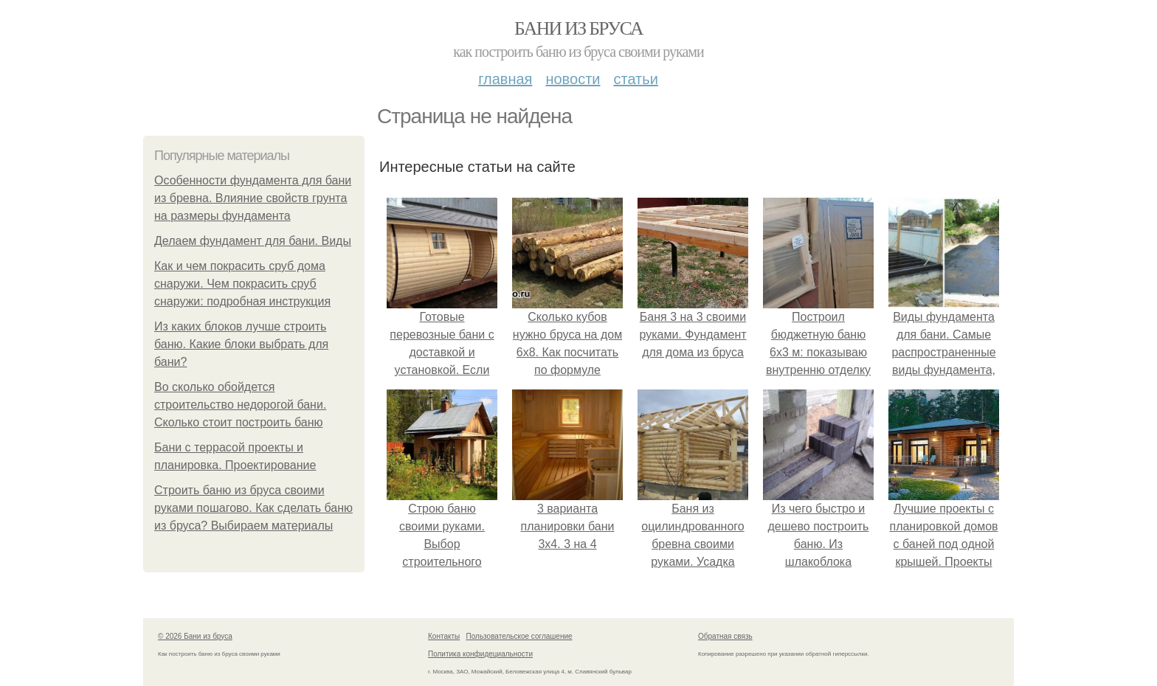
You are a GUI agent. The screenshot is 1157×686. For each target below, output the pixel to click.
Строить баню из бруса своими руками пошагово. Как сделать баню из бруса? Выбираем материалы (253, 508)
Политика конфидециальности (480, 654)
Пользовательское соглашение (519, 636)
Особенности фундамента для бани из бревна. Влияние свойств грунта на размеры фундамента (252, 198)
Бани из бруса (578, 28)
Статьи (635, 79)
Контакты (444, 636)
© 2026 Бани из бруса (195, 636)
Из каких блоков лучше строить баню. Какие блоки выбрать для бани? (241, 344)
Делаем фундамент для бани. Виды (252, 241)
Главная (505, 79)
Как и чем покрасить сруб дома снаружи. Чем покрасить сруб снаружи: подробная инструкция (242, 284)
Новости (572, 79)
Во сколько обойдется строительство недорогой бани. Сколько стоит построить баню (240, 405)
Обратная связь (725, 636)
